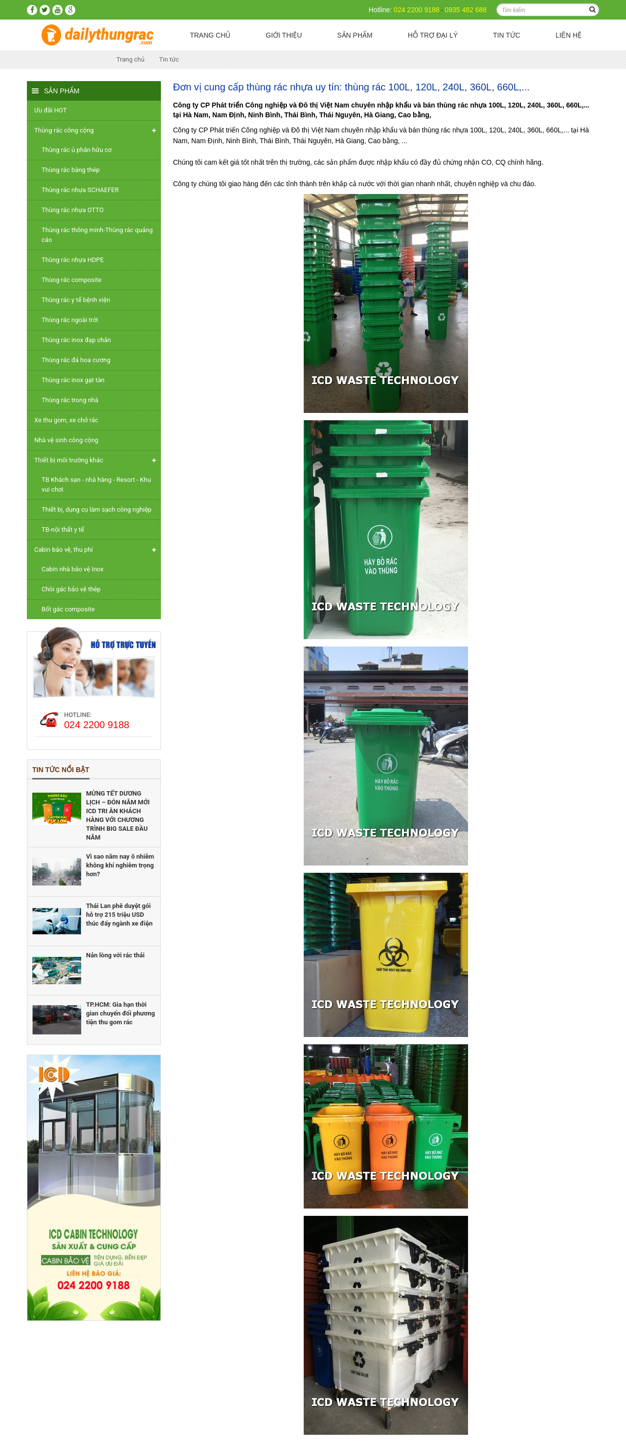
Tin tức (506, 35)
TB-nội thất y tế (63, 529)
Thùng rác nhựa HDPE (73, 259)
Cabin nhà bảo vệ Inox (73, 569)
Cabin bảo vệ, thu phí (63, 549)
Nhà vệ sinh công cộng (66, 440)
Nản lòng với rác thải (115, 955)
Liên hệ (568, 35)
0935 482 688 (466, 10)
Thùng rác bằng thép (71, 169)
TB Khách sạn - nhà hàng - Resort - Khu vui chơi (96, 484)
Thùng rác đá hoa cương (76, 360)
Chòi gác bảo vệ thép (71, 589)
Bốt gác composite (68, 609)
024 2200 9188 (416, 10)
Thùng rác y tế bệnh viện (76, 299)
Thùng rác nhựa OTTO (73, 210)
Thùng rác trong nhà (70, 400)
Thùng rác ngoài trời (70, 320)
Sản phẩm (354, 35)
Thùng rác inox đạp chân (76, 340)
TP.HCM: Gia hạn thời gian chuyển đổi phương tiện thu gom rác (120, 1013)
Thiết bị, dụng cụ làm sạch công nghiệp (97, 509)
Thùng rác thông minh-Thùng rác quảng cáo (97, 234)
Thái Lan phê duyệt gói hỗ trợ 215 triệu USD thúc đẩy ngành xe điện (119, 914)
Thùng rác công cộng (64, 130)
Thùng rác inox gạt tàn (73, 380)
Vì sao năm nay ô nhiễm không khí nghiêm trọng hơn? (120, 865)
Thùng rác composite (71, 279)
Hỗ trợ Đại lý (433, 35)
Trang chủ (210, 35)
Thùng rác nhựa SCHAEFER (80, 190)
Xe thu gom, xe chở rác (66, 420)
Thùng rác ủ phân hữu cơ (77, 149)
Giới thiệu (284, 35)
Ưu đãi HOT (50, 110)
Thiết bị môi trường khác (68, 460)
